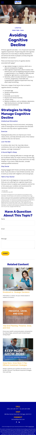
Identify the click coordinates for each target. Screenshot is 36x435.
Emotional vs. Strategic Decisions (16, 292)
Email (3, 229)
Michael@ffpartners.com (18, 419)
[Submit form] (5, 253)
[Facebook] (16, 422)
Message (4, 239)
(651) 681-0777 (14, 409)
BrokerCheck (31, 426)
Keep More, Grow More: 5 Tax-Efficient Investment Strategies (15, 364)
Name (3, 219)
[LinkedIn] (19, 422)
